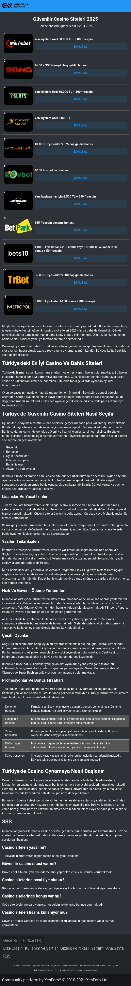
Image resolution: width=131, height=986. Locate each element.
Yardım (97, 948)
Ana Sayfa (115, 948)
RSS (6, 956)
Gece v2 (10, 940)
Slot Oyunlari (113, 965)
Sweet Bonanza (70, 965)
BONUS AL (80, 46)
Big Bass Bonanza (41, 965)
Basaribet (26, 965)
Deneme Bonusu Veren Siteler (92, 965)
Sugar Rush (56, 965)
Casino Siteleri (90, 970)
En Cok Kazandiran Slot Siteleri (68, 970)
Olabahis (16, 965)
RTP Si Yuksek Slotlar (43, 970)
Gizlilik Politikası (74, 948)
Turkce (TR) (32, 940)
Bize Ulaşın (12, 948)
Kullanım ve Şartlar (41, 948)
